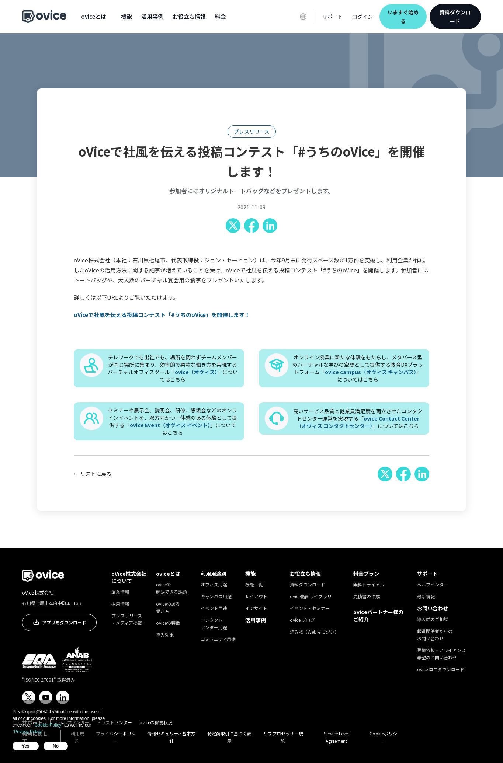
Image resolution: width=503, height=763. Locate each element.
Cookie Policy (48, 725)
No (56, 746)
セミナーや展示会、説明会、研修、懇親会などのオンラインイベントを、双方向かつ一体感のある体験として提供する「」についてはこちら (172, 421)
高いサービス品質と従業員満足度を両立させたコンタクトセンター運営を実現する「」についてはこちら (357, 418)
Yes (26, 746)
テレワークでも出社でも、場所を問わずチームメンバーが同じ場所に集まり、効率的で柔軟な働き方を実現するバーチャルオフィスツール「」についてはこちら (173, 368)
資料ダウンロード (455, 16)
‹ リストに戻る (92, 473)
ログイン (362, 16)
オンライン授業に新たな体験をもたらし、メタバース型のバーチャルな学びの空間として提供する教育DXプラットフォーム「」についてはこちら (357, 368)
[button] (93, 17)
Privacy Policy (28, 731)
